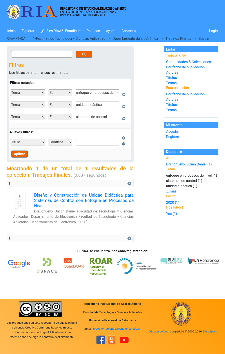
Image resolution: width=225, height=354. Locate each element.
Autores (172, 72)
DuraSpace (210, 331)
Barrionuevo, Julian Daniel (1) (189, 164)
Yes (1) (171, 214)
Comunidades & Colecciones (188, 62)
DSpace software (160, 331)
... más (171, 191)
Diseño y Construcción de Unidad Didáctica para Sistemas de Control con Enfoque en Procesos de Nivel (84, 201)
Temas (171, 83)
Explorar (28, 31)
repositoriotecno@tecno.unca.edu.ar (117, 328)
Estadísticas (74, 31)
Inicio (11, 31)
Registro (172, 137)
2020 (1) (172, 202)
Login (213, 31)
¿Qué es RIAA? (51, 31)
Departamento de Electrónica (135, 38)
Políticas (93, 31)
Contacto (129, 31)
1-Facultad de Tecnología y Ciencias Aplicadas (69, 38)
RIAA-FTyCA (16, 38)
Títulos (171, 78)
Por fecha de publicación (185, 67)
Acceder (172, 131)
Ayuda (111, 31)
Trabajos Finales (178, 38)
